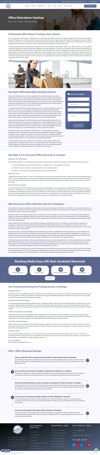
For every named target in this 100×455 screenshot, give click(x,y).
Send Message (78, 125)
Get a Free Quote (6, 450)
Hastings (20, 21)
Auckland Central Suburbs (59, 433)
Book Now (50, 278)
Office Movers (34, 437)
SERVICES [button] (41, 6)
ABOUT (33, 6)
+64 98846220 (16, 340)
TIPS (54, 6)
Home (10, 21)
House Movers (34, 432)
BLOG (60, 6)
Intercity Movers (35, 445)
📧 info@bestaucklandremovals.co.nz (73, 1)
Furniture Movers (35, 435)
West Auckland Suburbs (58, 438)
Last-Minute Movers (36, 448)
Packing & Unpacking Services (39, 443)
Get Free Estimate (90, 6)
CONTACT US (68, 6)
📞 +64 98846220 (92, 1)
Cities (14, 21)
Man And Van (34, 440)
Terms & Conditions (92, 452)
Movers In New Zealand (58, 430)
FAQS (49, 6)
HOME (27, 6)
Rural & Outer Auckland (58, 446)
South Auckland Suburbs (58, 444)
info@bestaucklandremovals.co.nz (21, 342)
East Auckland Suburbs (58, 441)
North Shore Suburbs (57, 435)
